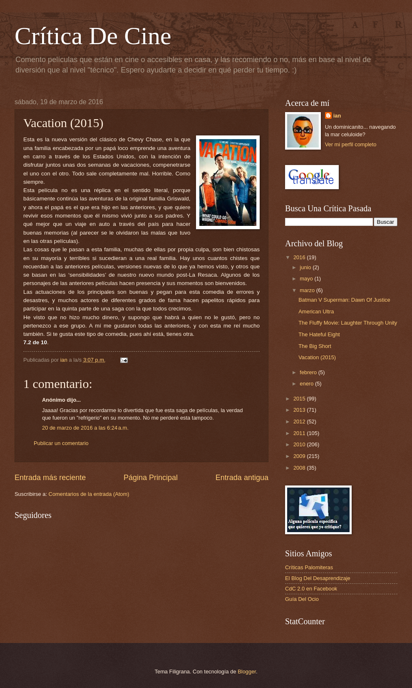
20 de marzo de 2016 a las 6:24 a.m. (85, 428)
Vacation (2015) (317, 357)
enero (307, 383)
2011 (300, 433)
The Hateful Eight (319, 334)
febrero (309, 372)
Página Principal (151, 477)
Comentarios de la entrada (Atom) (89, 494)
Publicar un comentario (61, 443)
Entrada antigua (242, 477)
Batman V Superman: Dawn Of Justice (344, 300)
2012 (300, 421)
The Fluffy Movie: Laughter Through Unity (347, 323)
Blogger (247, 671)
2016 (300, 257)
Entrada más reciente (50, 477)
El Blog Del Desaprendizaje (317, 578)
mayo (307, 278)
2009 (300, 456)
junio (306, 267)
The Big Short (314, 346)
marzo (308, 290)
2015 (300, 398)
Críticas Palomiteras (309, 567)
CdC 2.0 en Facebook (311, 588)
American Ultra (316, 311)
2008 (300, 468)
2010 (300, 444)
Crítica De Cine (93, 36)
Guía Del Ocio (302, 599)
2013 (300, 410)
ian (337, 116)
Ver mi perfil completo (351, 144)
